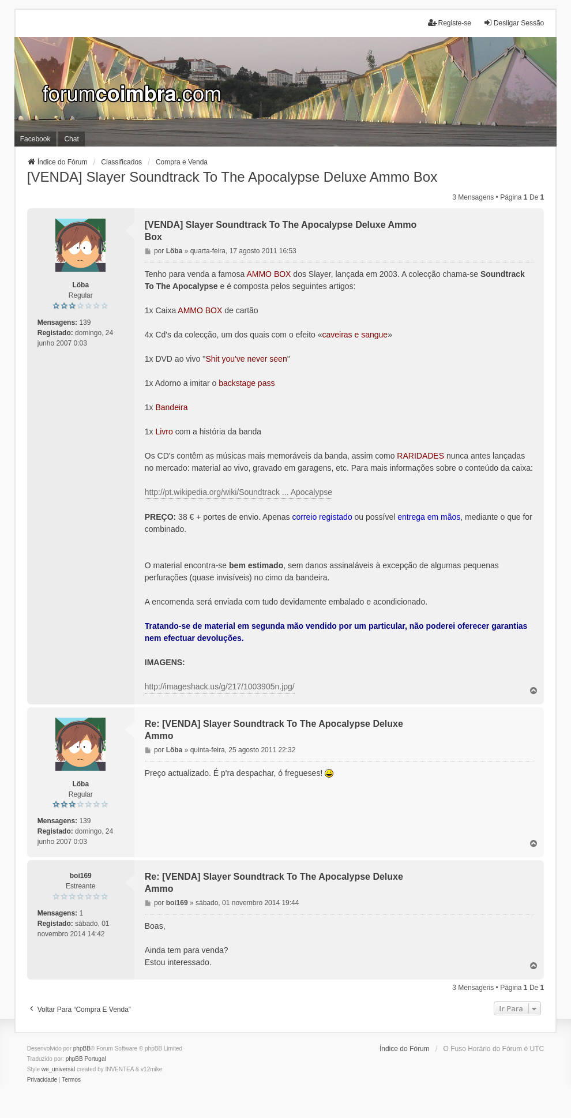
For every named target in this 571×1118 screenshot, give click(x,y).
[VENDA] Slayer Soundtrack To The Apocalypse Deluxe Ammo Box (232, 177)
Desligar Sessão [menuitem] (513, 22)
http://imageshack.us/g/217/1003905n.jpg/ (220, 686)
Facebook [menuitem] (35, 139)
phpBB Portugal (86, 1059)
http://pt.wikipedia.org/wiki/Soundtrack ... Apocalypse (238, 492)
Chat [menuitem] (71, 139)
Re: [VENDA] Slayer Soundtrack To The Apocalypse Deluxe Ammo (274, 730)
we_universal (58, 1069)
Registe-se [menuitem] (449, 22)
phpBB (82, 1048)
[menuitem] (42, 1080)
